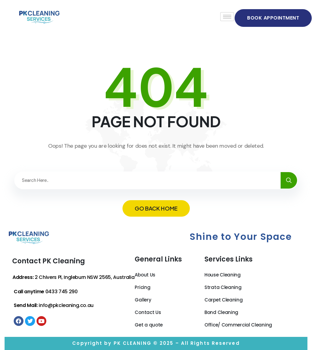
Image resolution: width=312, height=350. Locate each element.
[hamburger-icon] (227, 16)
